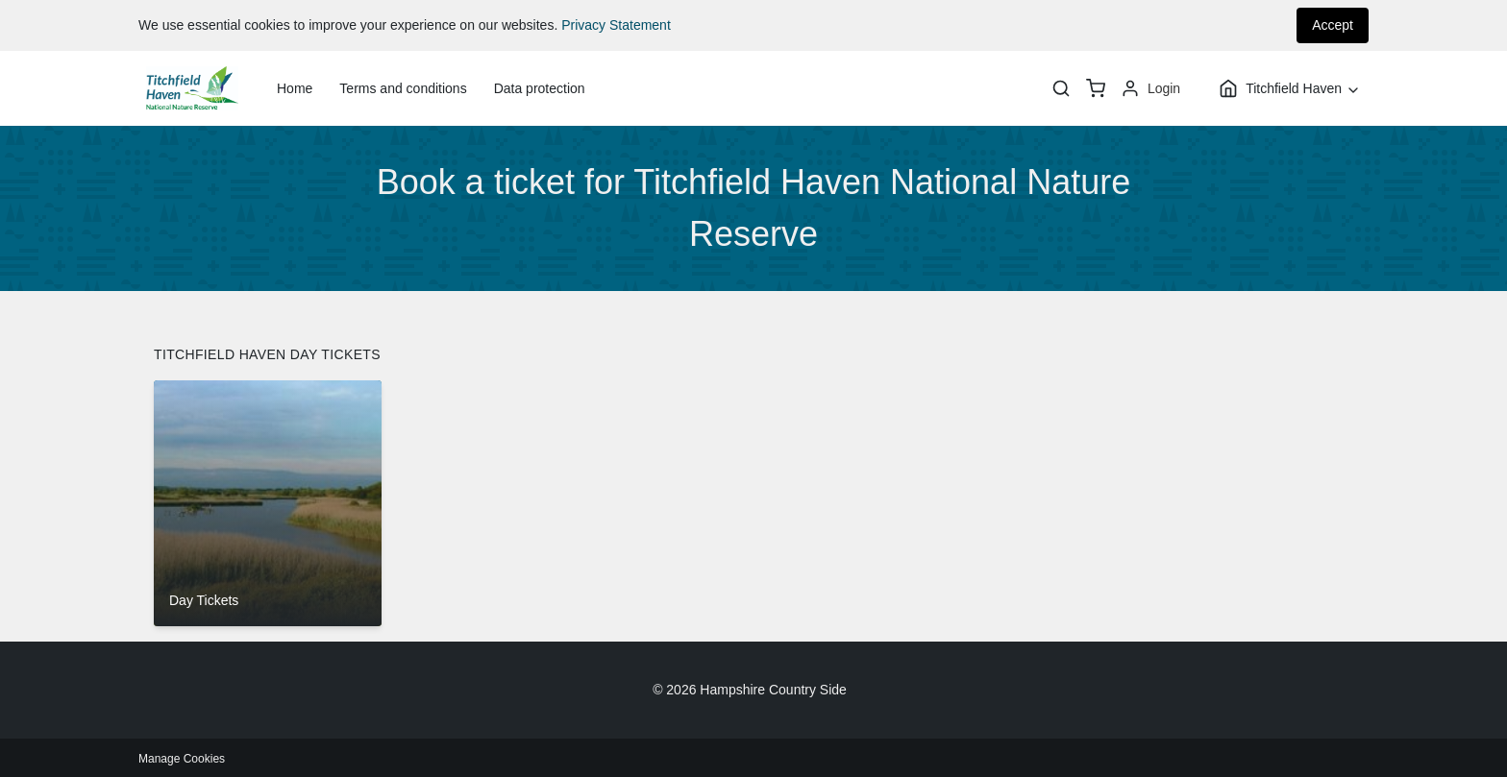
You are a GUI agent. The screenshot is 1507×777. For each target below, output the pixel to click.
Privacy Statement (616, 25)
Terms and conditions (402, 88)
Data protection (539, 88)
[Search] (1061, 88)
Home (294, 88)
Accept (1332, 25)
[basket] (1095, 88)
